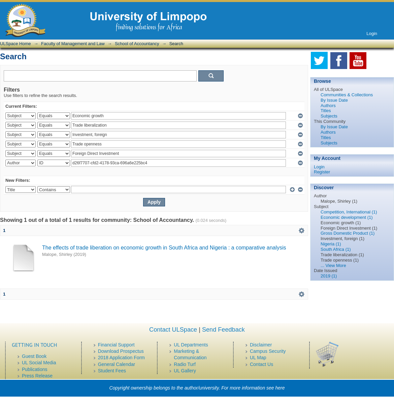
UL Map (258, 357)
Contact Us (261, 364)
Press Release (37, 375)
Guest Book (34, 356)
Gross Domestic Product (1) (347, 233)
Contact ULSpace (173, 329)
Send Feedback (223, 329)
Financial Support (116, 344)
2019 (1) (329, 275)
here (280, 388)
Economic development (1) (347, 217)
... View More (333, 265)
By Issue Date (334, 100)
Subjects (329, 116)
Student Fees (112, 370)
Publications (34, 369)
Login (371, 33)
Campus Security (268, 351)
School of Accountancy (137, 43)
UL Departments (191, 344)
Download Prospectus (121, 351)
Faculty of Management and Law (73, 43)
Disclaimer (261, 344)
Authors (328, 105)
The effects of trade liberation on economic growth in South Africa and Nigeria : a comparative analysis (164, 247)
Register (322, 171)
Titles (326, 110)
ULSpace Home (15, 43)
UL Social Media (39, 362)
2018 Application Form (121, 357)
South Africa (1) (336, 249)
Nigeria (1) (331, 243)
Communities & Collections (347, 94)
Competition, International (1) (349, 211)
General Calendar (116, 364)
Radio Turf (185, 364)
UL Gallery (185, 370)
